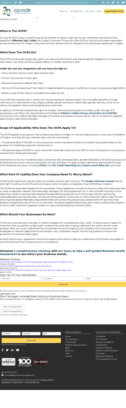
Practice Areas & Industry (76, 345)
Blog (99, 11)
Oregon (22, 37)
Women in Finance (104, 348)
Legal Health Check (114, 11)
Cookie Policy (18, 382)
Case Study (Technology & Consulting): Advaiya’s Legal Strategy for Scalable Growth (36, 262)
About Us (63, 11)
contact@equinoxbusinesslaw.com (18, 375)
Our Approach (76, 11)
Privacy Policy (47, 380)
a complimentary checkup (32, 250)
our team (64, 250)
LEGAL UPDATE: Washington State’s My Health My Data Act (26, 266)
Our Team (89, 11)
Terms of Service (32, 382)
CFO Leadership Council (106, 359)
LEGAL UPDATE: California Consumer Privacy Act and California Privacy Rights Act (35, 270)
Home (68, 336)
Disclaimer (6, 382)
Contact (68, 356)
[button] (12, 306)
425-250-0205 (9, 372)
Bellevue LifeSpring (104, 356)
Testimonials (70, 342)
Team (67, 353)
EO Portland (101, 339)
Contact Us (6, 3)
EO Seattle (100, 336)
